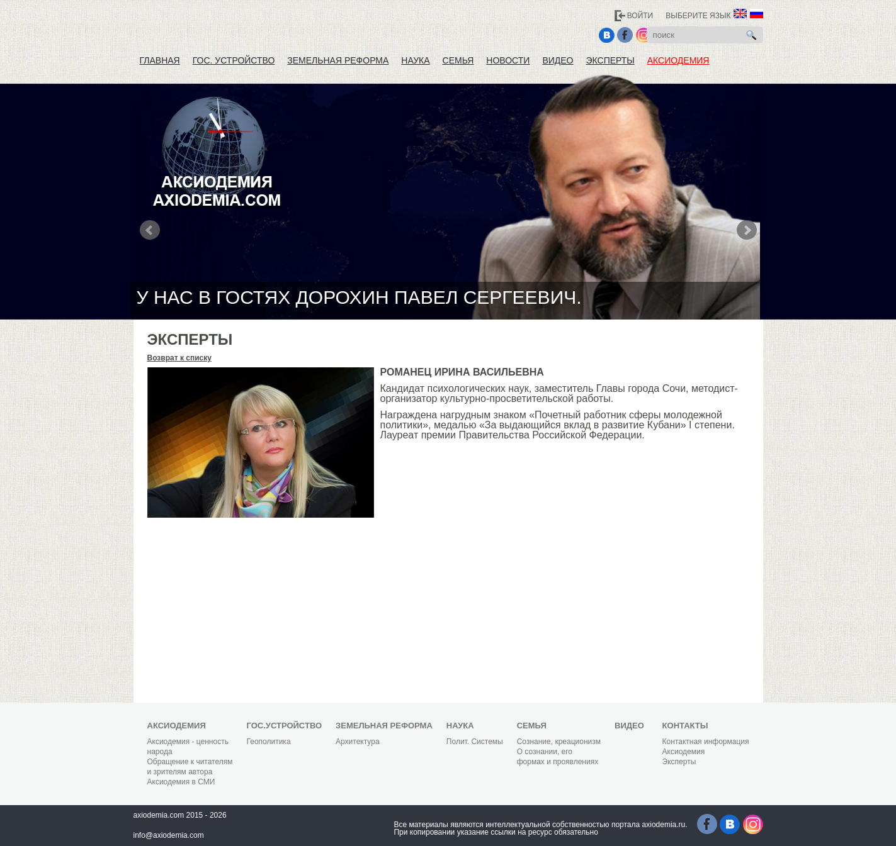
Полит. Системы (474, 741)
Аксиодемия (678, 60)
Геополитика (269, 741)
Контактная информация (705, 741)
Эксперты (610, 60)
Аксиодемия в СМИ (181, 781)
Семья (458, 60)
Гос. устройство (234, 60)
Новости (508, 60)
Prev (150, 230)
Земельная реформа (337, 60)
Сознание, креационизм (559, 741)
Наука (415, 60)
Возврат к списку (179, 357)
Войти (640, 15)
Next (747, 230)
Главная (160, 60)
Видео (557, 60)
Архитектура (358, 741)
